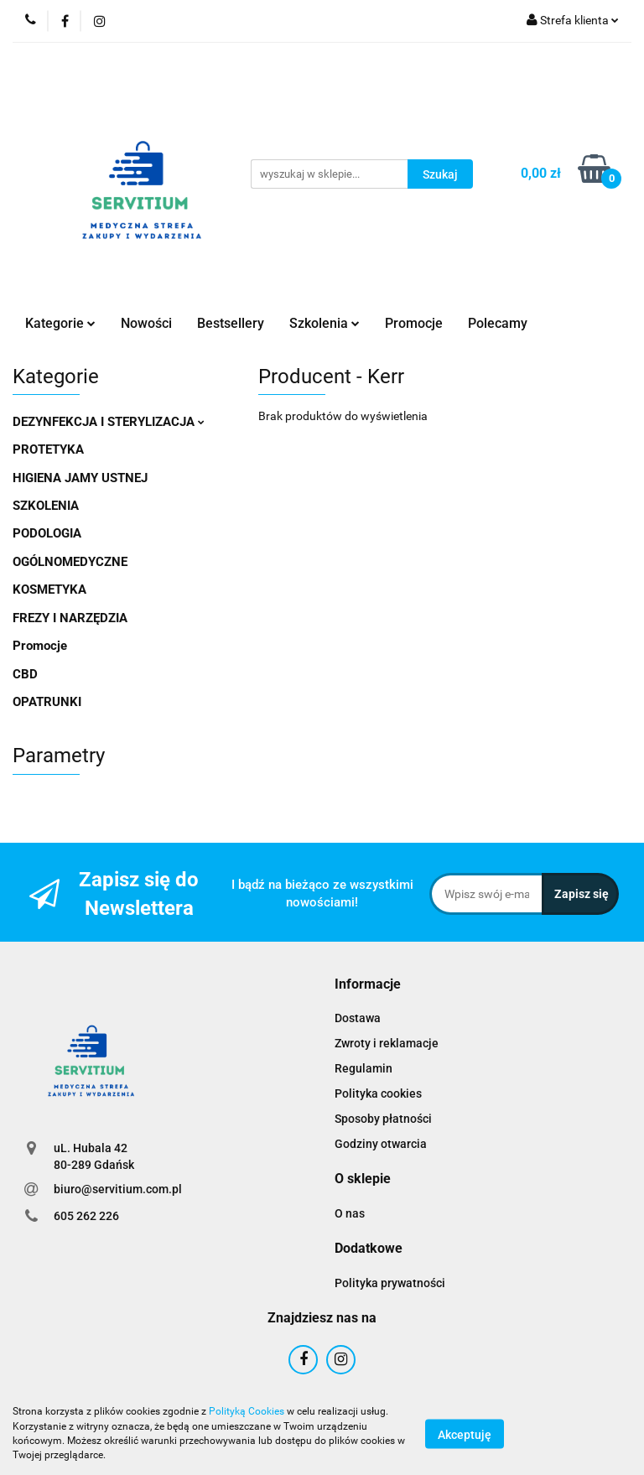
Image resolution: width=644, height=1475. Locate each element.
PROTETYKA (48, 449)
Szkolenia (324, 323)
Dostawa (358, 1018)
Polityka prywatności (390, 1283)
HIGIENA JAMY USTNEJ (80, 478)
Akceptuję (464, 1434)
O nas (350, 1213)
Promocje (414, 323)
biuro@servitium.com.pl (118, 1189)
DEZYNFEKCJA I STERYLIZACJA (109, 421)
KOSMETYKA (49, 589)
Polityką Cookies (246, 1411)
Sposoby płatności (383, 1118)
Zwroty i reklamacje (387, 1043)
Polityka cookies (378, 1093)
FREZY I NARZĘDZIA (70, 618)
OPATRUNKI (47, 701)
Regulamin (363, 1068)
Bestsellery (230, 323)
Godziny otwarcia (381, 1143)
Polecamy (497, 323)
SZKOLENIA (46, 505)
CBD (25, 674)
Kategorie (60, 323)
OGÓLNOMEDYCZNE (70, 561)
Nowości (146, 323)
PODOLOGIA (47, 533)
